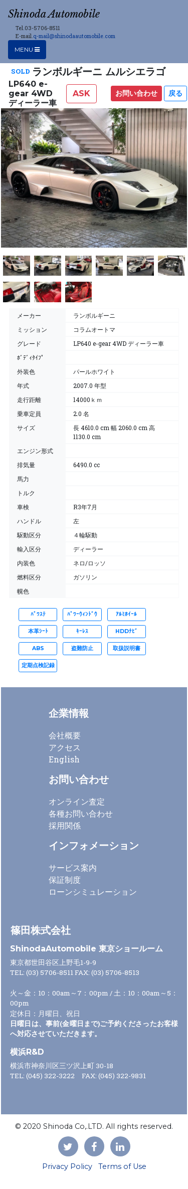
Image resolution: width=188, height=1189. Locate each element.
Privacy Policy (67, 1166)
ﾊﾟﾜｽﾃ (38, 614)
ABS (38, 648)
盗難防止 (82, 648)
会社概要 (65, 735)
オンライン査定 (77, 801)
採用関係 (65, 825)
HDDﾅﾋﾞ (126, 631)
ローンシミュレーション (93, 891)
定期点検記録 (38, 665)
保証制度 (65, 879)
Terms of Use (122, 1166)
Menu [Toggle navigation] (27, 49)
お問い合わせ (136, 93)
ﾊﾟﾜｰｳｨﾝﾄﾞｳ (82, 614)
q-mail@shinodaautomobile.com (74, 36)
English (64, 759)
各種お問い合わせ (81, 813)
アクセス (65, 747)
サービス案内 (73, 867)
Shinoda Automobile (54, 14)
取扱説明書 (126, 648)
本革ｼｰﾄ (38, 631)
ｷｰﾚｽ (82, 631)
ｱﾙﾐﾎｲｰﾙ (126, 614)
